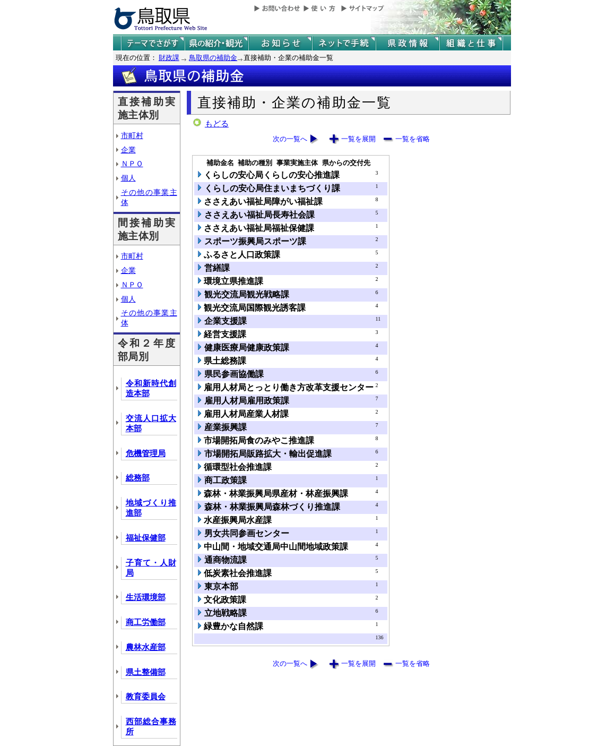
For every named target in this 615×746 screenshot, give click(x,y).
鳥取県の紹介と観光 (216, 43)
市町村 (132, 135)
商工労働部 (146, 622)
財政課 (169, 58)
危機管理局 (146, 453)
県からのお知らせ (280, 43)
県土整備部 (146, 672)
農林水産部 (146, 647)
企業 (128, 149)
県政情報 (407, 43)
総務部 (138, 478)
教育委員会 (146, 696)
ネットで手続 (344, 43)
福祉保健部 (146, 538)
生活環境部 (146, 597)
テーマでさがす (153, 43)
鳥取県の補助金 (213, 58)
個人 (128, 178)
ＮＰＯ (132, 163)
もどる (217, 123)
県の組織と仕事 (471, 43)
